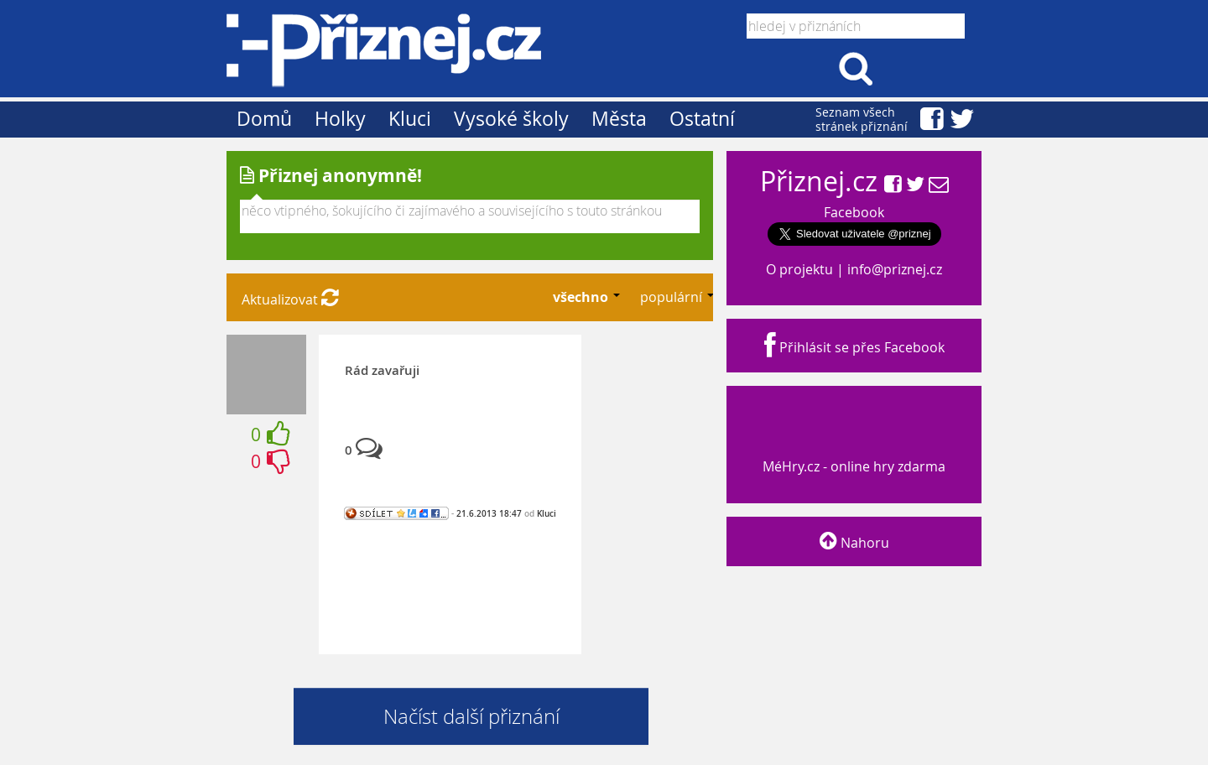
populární (673, 297)
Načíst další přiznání (471, 716)
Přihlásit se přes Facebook (854, 347)
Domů (264, 119)
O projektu (799, 269)
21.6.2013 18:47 (489, 513)
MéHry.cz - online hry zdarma (852, 451)
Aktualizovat (290, 299)
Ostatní (702, 119)
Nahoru (854, 542)
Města (619, 119)
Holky (340, 119)
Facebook (854, 212)
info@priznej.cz (894, 269)
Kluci (409, 119)
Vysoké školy (511, 119)
